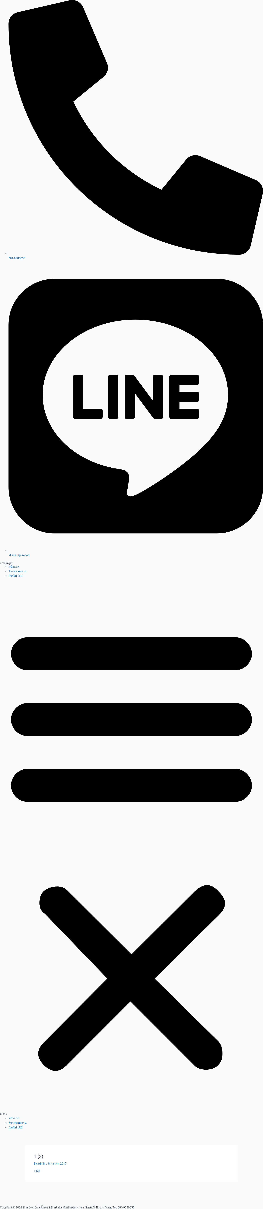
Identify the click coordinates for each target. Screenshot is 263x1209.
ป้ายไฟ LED (15, 576)
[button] (131, 849)
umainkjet (6, 563)
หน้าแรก (13, 567)
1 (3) (37, 1171)
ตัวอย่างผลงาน (17, 571)
